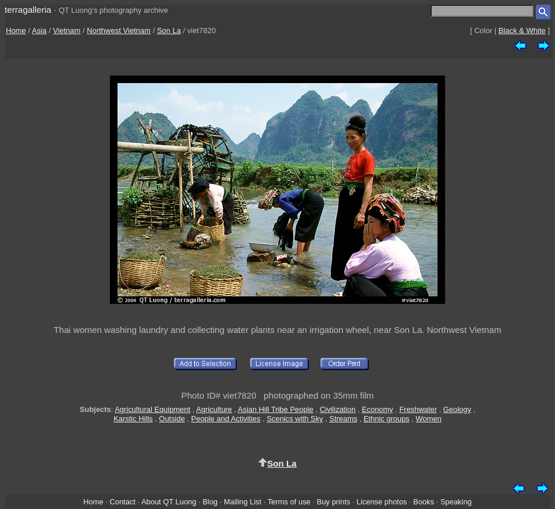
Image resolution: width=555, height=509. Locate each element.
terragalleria (28, 10)
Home (16, 30)
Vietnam (66, 30)
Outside (171, 418)
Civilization (337, 409)
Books (423, 501)
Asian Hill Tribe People (276, 409)
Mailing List (243, 501)
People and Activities (226, 418)
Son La (169, 30)
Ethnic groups (387, 418)
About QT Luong (168, 501)
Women (429, 418)
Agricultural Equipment (152, 409)
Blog (210, 501)
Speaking (456, 501)
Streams (343, 418)
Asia (39, 30)
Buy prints (333, 501)
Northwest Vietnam (119, 30)
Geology (457, 409)
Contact (122, 501)
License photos (382, 501)
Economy (377, 409)
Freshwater (418, 409)
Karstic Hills (132, 418)
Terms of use (289, 501)
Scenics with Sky (294, 418)
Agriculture (214, 409)
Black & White (522, 30)
